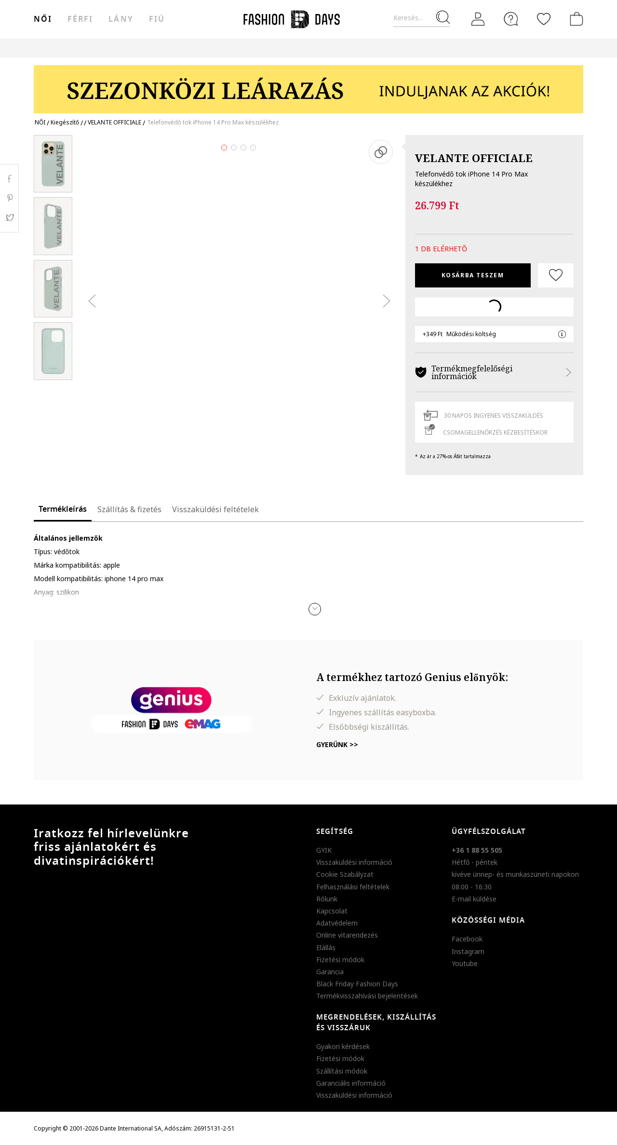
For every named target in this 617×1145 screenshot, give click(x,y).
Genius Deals (361, 48)
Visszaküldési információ (354, 862)
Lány (120, 19)
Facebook (467, 938)
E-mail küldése (474, 898)
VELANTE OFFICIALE (474, 157)
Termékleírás (63, 509)
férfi (80, 19)
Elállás (325, 947)
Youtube (465, 963)
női (43, 19)
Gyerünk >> (337, 744)
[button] (314, 609)
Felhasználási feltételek (352, 886)
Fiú (157, 19)
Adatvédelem (337, 922)
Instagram (468, 951)
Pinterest (9, 198)
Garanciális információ (351, 1083)
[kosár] (574, 19)
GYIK (324, 850)
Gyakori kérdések (343, 1046)
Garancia (330, 971)
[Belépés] (478, 19)
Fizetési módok (340, 959)
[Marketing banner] (308, 84)
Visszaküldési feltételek (215, 509)
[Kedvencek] (543, 19)
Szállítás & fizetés (129, 509)
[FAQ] (511, 19)
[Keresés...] (421, 18)
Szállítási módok (341, 1071)
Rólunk (326, 898)
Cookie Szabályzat (345, 874)
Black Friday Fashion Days (357, 983)
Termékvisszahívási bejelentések (367, 995)
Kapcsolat (332, 910)
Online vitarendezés (347, 935)
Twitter (9, 217)
